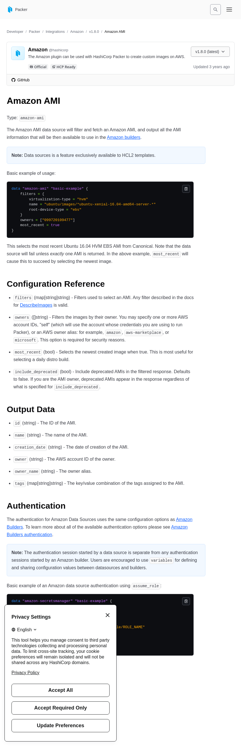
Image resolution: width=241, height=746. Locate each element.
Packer (34, 31)
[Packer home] (17, 9)
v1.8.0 (94, 31)
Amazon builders (123, 137)
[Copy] (186, 189)
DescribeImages (36, 305)
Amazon (77, 31)
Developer (15, 31)
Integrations (55, 31)
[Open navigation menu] (229, 9)
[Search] (215, 9)
